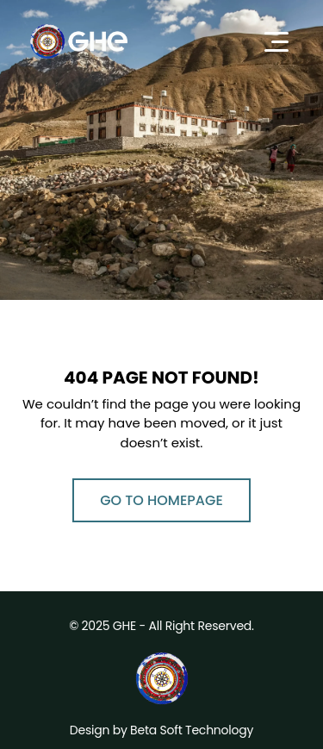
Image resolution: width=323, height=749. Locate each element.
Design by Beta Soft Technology (161, 730)
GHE (124, 625)
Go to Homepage (161, 500)
